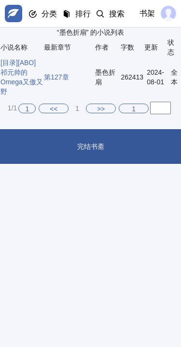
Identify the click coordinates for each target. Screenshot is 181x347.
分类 (49, 14)
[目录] (9, 63)
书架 (147, 13)
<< (53, 109)
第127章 (56, 77)
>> (101, 109)
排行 (83, 14)
